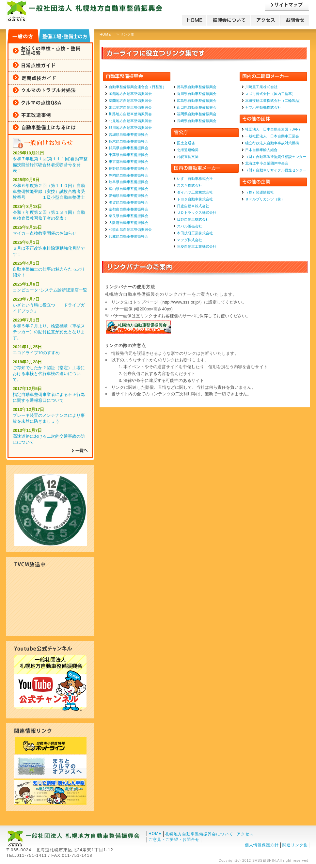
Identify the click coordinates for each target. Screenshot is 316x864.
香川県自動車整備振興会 (196, 94)
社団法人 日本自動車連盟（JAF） (273, 129)
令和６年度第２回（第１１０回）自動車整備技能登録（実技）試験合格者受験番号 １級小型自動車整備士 (49, 191)
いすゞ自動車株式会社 (195, 179)
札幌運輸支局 (187, 157)
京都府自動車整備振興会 (128, 209)
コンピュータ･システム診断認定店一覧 (50, 290)
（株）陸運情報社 (259, 192)
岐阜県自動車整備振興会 (128, 182)
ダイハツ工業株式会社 (195, 192)
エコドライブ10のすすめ (36, 352)
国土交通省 (186, 143)
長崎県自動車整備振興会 (196, 121)
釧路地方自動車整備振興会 (130, 114)
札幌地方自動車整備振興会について (199, 834)
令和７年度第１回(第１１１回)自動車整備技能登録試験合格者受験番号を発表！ (50, 164)
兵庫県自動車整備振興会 (128, 236)
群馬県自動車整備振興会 (128, 148)
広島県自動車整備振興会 (196, 100)
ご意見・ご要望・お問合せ (174, 839)
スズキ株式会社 (189, 185)
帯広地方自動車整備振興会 (130, 107)
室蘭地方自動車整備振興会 (130, 100)
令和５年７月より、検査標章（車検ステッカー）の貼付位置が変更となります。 (49, 331)
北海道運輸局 (187, 150)
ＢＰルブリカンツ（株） (265, 199)
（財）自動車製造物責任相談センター (275, 157)
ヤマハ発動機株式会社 (263, 107)
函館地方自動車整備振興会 (130, 94)
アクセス (245, 834)
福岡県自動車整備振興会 (196, 114)
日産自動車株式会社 (193, 206)
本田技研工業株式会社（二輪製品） (274, 100)
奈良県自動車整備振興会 (128, 216)
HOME (105, 34)
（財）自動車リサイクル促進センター (275, 170)
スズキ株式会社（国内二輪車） (270, 94)
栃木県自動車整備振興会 (128, 141)
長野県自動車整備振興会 (128, 168)
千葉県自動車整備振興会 (128, 155)
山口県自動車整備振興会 (196, 107)
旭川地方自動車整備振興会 (130, 128)
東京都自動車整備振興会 (128, 162)
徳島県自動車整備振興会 (196, 87)
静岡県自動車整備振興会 (128, 175)
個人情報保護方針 (262, 845)
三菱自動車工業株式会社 (196, 246)
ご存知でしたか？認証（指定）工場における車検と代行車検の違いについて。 (49, 373)
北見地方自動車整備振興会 (130, 121)
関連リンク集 (295, 845)
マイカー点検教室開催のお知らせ (44, 233)
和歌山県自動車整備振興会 (130, 229)
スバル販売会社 (189, 226)
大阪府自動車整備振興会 (128, 223)
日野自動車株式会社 (193, 219)
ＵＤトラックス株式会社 (196, 212)
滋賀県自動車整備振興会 (128, 202)
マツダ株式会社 (189, 240)
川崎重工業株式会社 (261, 87)
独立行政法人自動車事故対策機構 (272, 143)
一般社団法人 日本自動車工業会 (272, 136)
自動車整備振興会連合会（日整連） (137, 87)
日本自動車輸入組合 (261, 150)
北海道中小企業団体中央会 (266, 163)
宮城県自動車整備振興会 (128, 134)
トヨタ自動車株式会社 (195, 199)
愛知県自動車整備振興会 (128, 195)
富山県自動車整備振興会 (128, 189)
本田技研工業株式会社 (195, 233)
